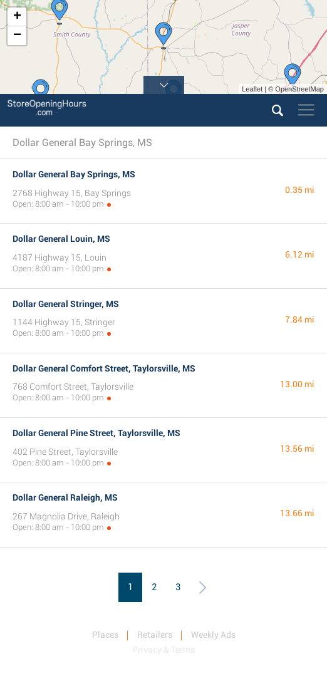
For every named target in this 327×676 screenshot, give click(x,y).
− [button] (17, 35)
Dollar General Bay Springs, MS (74, 174)
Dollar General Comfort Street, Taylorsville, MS (104, 368)
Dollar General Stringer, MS (66, 304)
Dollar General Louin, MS (61, 239)
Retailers (154, 635)
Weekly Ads (213, 635)
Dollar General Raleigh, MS (65, 497)
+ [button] (17, 17)
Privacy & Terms (163, 650)
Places (105, 635)
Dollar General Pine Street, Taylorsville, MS (96, 433)
